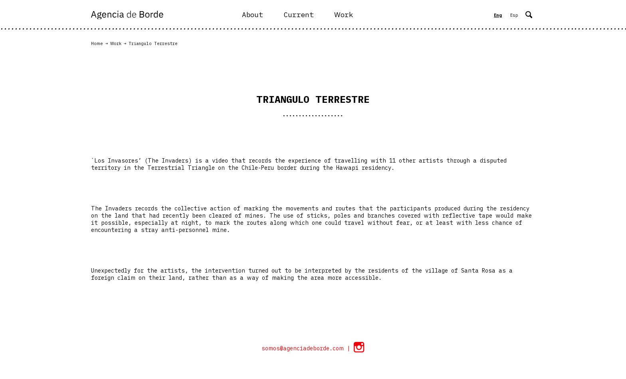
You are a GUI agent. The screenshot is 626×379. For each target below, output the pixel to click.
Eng (498, 15)
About (252, 14)
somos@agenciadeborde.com (304, 348)
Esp (514, 15)
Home (97, 43)
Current (298, 14)
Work (343, 14)
